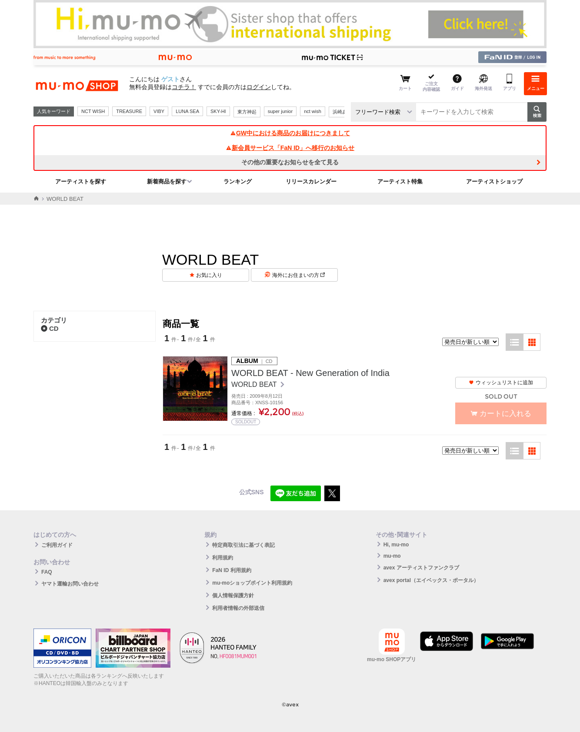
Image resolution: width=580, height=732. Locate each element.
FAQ (46, 572)
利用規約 (222, 558)
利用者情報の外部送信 (238, 608)
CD (50, 328)
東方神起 (247, 111)
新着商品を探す (167, 181)
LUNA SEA (187, 111)
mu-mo (392, 556)
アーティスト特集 (400, 181)
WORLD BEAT (255, 384)
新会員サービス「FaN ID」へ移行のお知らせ (290, 147)
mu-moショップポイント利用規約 (252, 583)
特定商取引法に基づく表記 (243, 545)
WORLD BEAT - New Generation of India (310, 373)
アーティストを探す (80, 181)
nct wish (312, 111)
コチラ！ (184, 86)
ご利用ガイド (57, 545)
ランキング (237, 181)
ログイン (259, 86)
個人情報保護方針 (233, 595)
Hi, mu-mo (396, 545)
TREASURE (129, 111)
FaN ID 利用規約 (231, 570)
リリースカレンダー (311, 181)
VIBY (158, 111)
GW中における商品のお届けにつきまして (290, 133)
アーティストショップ (494, 181)
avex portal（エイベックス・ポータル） (431, 580)
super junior (280, 111)
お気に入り (209, 275)
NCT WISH (93, 111)
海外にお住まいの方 (298, 275)
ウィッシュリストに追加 (501, 382)
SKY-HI (218, 111)
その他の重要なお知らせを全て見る (290, 162)
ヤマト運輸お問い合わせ (70, 584)
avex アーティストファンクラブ (421, 568)
